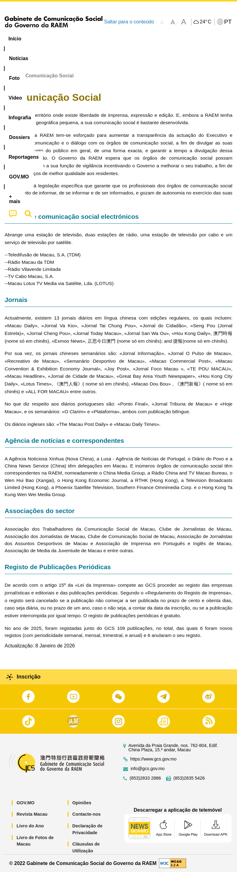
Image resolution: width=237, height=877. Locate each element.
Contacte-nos (86, 819)
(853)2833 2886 (145, 783)
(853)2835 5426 (189, 783)
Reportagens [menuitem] (196, 38)
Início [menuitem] (14, 38)
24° (205, 21)
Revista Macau (32, 819)
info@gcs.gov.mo (147, 773)
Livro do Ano (30, 830)
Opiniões (81, 807)
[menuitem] (42, 39)
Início (11, 80)
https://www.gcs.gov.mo (153, 764)
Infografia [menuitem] (125, 38)
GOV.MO (26, 807)
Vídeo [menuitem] (95, 38)
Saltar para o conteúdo (129, 21)
